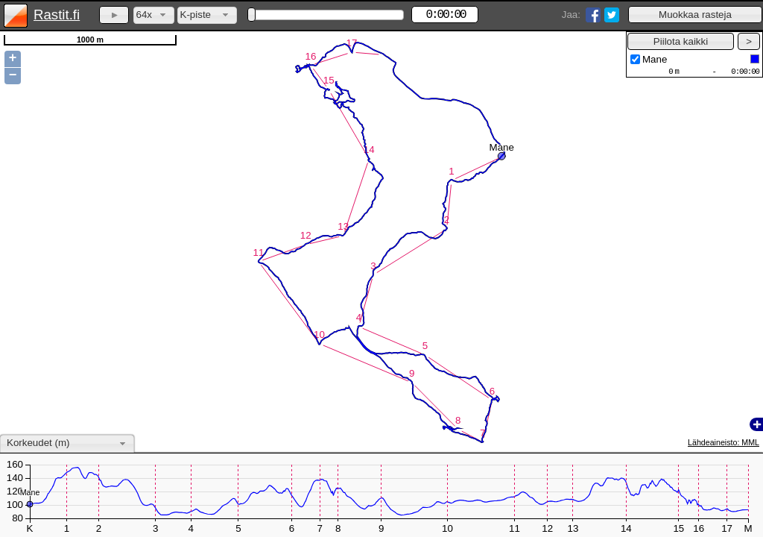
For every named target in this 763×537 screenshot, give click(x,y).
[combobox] (153, 15)
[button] (695, 14)
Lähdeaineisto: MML (723, 442)
